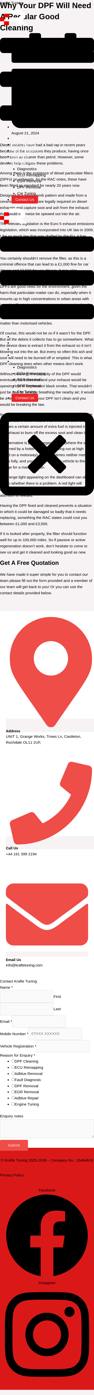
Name (6, 987)
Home (17, 138)
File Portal (20, 156)
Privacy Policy (12, 1175)
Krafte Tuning (11, 3)
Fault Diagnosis (28, 1080)
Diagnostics (27, 169)
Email (6, 1021)
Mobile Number (14, 1033)
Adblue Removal (26, 150)
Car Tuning (26, 193)
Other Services (24, 163)
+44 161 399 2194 (21, 854)
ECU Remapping (31, 175)
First (57, 996)
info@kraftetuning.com (24, 965)
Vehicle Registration (18, 1046)
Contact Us (24, 199)
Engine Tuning (27, 1104)
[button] (47, 80)
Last (57, 1009)
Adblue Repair (27, 1098)
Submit (14, 1145)
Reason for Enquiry (17, 1055)
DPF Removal (29, 187)
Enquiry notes (11, 1116)
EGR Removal (29, 181)
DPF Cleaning (23, 144)
